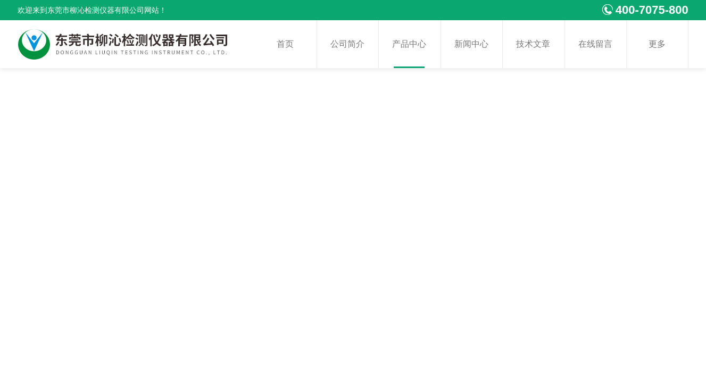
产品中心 (409, 43)
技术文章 (533, 43)
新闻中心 (471, 43)
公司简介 (347, 43)
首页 (285, 43)
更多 (657, 43)
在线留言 (595, 43)
